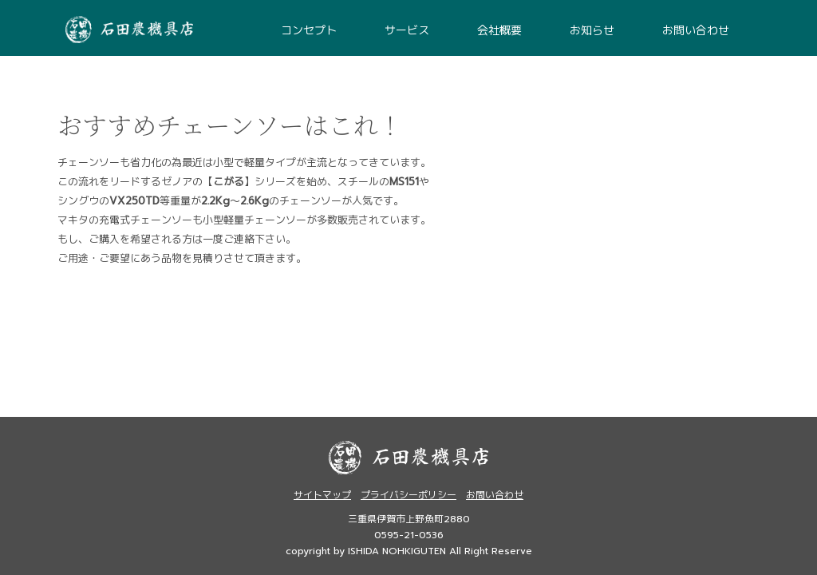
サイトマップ (322, 495)
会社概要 (499, 30)
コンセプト (309, 30)
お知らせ (592, 30)
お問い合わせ (695, 30)
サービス (407, 30)
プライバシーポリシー (408, 495)
